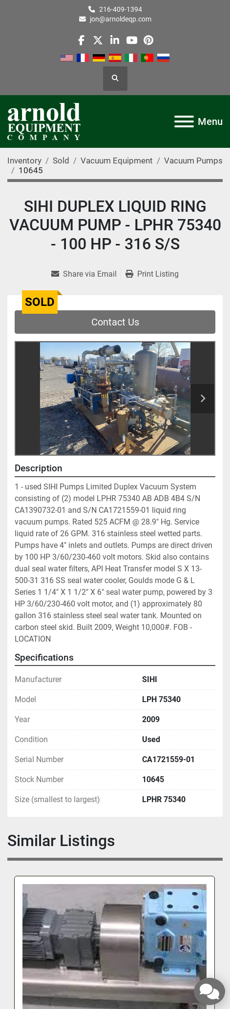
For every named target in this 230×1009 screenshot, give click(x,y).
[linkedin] (114, 40)
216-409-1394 (120, 9)
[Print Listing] (152, 274)
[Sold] (61, 160)
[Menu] (184, 121)
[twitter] (98, 40)
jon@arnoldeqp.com (120, 19)
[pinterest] (148, 40)
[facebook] (81, 40)
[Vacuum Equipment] (117, 160)
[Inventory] (24, 160)
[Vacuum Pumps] (193, 160)
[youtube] (132, 40)
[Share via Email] (86, 274)
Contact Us (115, 322)
